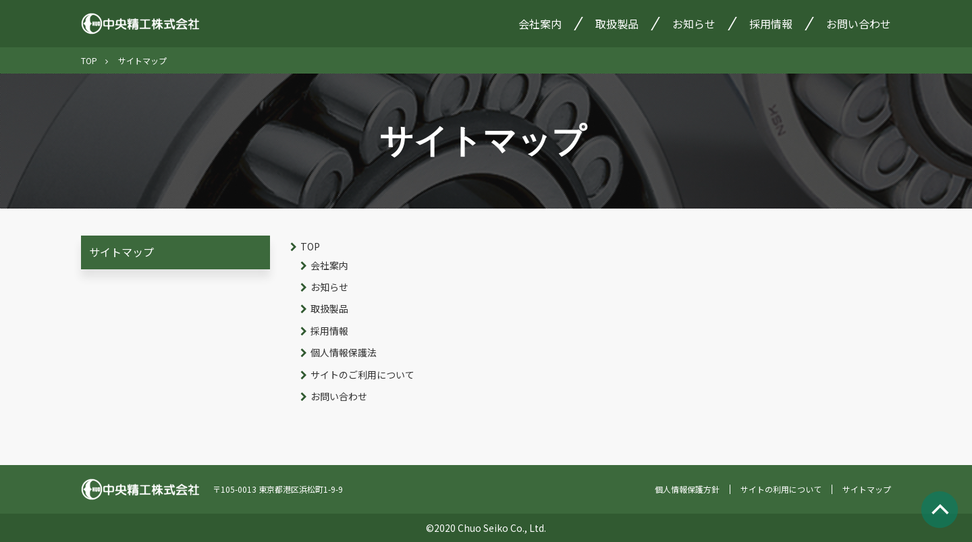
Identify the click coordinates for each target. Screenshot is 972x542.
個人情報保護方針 (687, 489)
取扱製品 (617, 23)
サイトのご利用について (362, 374)
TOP (89, 60)
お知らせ (694, 23)
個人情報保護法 (343, 352)
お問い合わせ (858, 23)
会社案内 (540, 23)
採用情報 (770, 23)
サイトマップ (121, 252)
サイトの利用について (780, 489)
